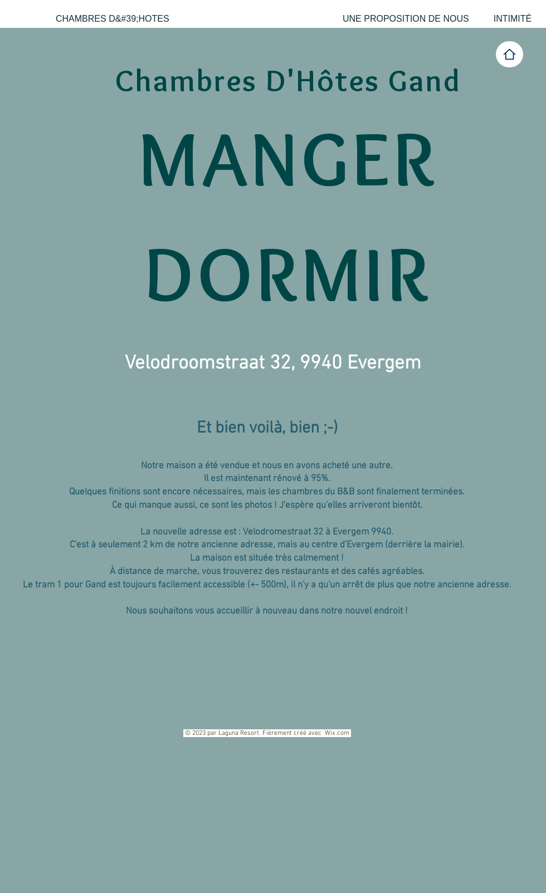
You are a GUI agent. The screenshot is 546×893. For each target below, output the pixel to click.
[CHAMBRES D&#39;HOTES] (112, 19)
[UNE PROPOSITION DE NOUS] (406, 19)
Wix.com (337, 733)
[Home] (509, 54)
